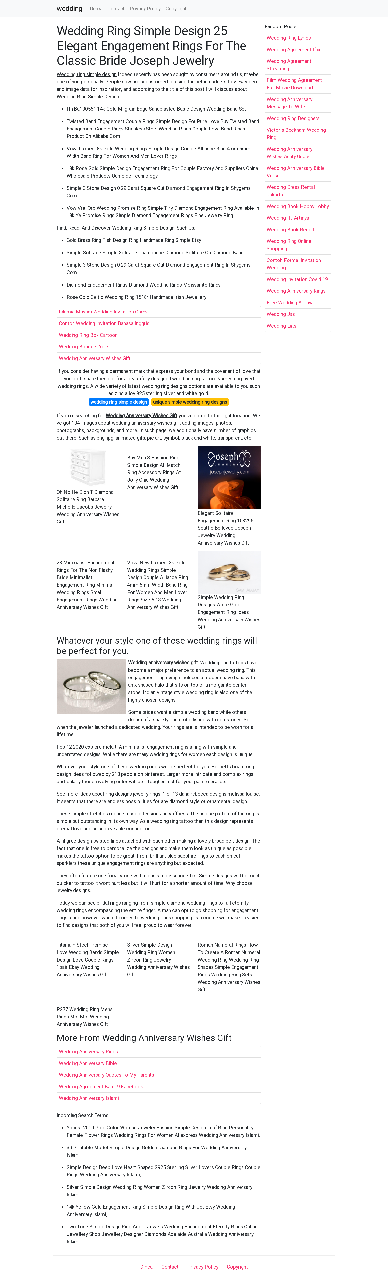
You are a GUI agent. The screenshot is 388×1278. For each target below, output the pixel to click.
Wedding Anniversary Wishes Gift (95, 358)
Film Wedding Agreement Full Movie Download (294, 84)
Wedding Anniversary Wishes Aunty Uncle (289, 152)
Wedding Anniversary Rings (88, 1052)
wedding (69, 9)
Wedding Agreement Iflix (293, 49)
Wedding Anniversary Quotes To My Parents (106, 1075)
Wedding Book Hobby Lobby (298, 206)
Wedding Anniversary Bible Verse (296, 172)
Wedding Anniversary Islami (89, 1098)
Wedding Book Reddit (290, 230)
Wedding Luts (281, 326)
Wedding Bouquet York (84, 347)
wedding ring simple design (118, 402)
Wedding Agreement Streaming (289, 65)
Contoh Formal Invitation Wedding (294, 264)
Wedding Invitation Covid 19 (297, 279)
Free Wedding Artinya (290, 303)
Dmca (96, 9)
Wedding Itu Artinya (288, 218)
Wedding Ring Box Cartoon (88, 335)
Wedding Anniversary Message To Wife (289, 103)
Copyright (176, 9)
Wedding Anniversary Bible (88, 1063)
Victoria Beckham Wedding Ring (296, 133)
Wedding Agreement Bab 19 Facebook (101, 1087)
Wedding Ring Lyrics (289, 38)
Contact (116, 9)
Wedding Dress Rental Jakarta (291, 191)
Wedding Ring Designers (293, 118)
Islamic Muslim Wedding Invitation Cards (103, 312)
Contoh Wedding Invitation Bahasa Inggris (104, 323)
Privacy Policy (145, 9)
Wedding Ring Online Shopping (289, 245)
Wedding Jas (281, 314)
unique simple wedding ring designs (190, 402)
